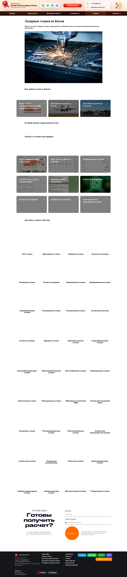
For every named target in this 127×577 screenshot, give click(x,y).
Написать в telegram (28, 199)
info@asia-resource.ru (104, 559)
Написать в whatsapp (92, 179)
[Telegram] (52, 5)
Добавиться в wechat (60, 199)
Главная (12, 13)
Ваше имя (68, 511)
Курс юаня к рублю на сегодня (61, 160)
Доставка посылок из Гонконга (93, 104)
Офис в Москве (70, 560)
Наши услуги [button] (33, 13)
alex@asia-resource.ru (98, 7)
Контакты (68, 556)
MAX (109, 555)
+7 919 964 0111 (96, 3)
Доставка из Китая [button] (54, 13)
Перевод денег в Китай (93, 159)
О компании (75, 13)
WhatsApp (92, 555)
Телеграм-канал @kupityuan (58, 180)
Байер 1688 (45, 554)
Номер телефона (70, 519)
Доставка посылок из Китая (61, 104)
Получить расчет (74, 5)
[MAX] (57, 5)
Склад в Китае (69, 563)
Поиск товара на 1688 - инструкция (29, 160)
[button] (51, 332)
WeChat (101, 555)
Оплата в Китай (47, 556)
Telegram (82, 555)
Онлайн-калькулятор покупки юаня (29, 180)
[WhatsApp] (48, 5)
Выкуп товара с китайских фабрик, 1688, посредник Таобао (30, 106)
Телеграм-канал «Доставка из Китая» (92, 200)
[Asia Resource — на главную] (7, 5)
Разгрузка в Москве (71, 565)
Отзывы (96, 13)
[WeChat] (43, 5)
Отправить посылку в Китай (51, 563)
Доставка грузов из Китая (50, 558)
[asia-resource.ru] (27, 554)
